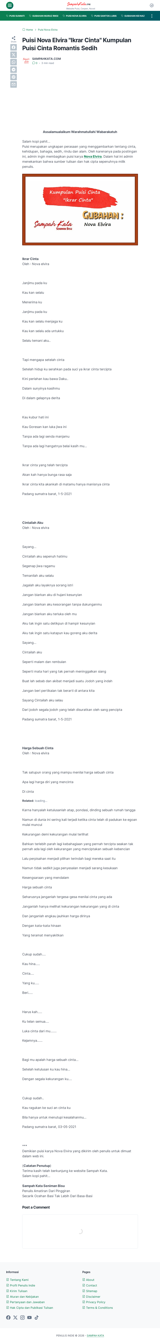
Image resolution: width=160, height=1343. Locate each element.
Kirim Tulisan (16, 1291)
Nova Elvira (93, 156)
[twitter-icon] (15, 1317)
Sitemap (89, 1291)
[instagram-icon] (22, 1317)
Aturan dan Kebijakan (22, 1296)
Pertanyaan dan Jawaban (25, 1302)
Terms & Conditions (97, 1307)
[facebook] (13, 47)
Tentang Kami (17, 1280)
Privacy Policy (93, 1302)
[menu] (9, 5)
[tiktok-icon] (36, 1317)
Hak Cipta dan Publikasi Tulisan (29, 1307)
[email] (13, 84)
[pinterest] (13, 77)
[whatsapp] (13, 62)
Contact (89, 1285)
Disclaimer (91, 1296)
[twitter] (13, 54)
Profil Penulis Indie (20, 1285)
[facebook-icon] (8, 1317)
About (88, 1280)
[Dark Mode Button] (152, 5)
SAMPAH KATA (95, 1335)
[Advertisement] (80, 95)
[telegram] (13, 69)
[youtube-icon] (29, 1317)
